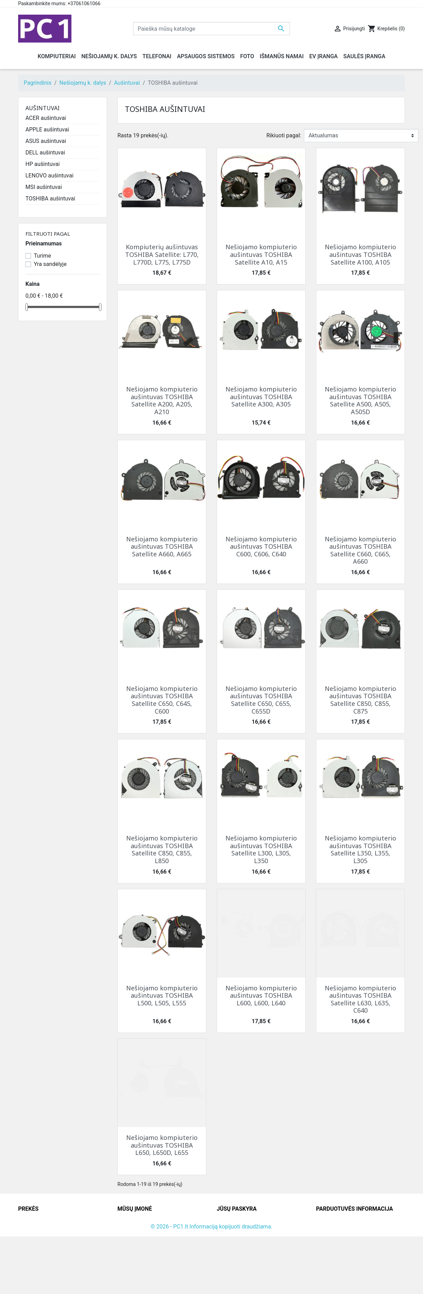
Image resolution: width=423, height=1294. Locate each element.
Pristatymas (132, 1220)
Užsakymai (230, 1236)
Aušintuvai (42, 108)
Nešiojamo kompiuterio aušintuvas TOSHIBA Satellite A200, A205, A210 (162, 400)
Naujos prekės (36, 1228)
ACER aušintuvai (45, 118)
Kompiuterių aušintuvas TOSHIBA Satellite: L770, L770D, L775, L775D (162, 254)
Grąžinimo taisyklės (141, 1236)
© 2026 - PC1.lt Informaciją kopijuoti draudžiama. (211, 1284)
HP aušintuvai (42, 164)
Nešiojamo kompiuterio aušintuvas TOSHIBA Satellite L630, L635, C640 (360, 999)
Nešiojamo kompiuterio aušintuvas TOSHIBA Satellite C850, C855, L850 (162, 849)
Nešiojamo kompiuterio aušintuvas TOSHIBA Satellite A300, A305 (261, 396)
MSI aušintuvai (43, 187)
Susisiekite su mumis (143, 1253)
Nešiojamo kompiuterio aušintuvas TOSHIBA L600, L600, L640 (261, 995)
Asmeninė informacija (244, 1220)
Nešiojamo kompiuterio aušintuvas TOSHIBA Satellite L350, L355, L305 (360, 849)
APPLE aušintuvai (47, 129)
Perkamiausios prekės (45, 1236)
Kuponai (227, 1261)
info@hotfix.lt (361, 1270)
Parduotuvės (132, 1270)
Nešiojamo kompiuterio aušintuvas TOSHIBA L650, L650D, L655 (162, 1145)
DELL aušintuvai (45, 152)
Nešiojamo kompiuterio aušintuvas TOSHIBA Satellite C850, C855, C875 (360, 699)
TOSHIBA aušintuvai (50, 198)
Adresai (226, 1253)
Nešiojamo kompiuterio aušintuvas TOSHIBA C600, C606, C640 (261, 546)
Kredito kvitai (233, 1245)
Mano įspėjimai (236, 1270)
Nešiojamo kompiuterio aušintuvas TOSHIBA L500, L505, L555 (162, 995)
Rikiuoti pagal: (284, 135)
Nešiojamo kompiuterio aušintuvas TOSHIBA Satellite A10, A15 (261, 254)
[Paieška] (211, 28)
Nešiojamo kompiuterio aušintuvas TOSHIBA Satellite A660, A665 (162, 546)
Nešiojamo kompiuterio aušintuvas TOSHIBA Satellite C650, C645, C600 (162, 699)
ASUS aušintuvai (45, 141)
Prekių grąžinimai (238, 1228)
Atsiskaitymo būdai (141, 1245)
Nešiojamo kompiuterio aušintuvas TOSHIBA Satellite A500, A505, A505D (360, 400)
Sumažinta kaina (38, 1220)
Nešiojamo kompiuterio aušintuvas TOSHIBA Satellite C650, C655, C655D (261, 699)
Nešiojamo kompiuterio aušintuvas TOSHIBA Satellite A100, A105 (360, 254)
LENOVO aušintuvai (49, 175)
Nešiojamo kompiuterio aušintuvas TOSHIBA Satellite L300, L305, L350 (261, 849)
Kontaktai (129, 1228)
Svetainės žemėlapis (142, 1261)
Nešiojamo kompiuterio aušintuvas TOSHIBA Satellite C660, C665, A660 (360, 550)
